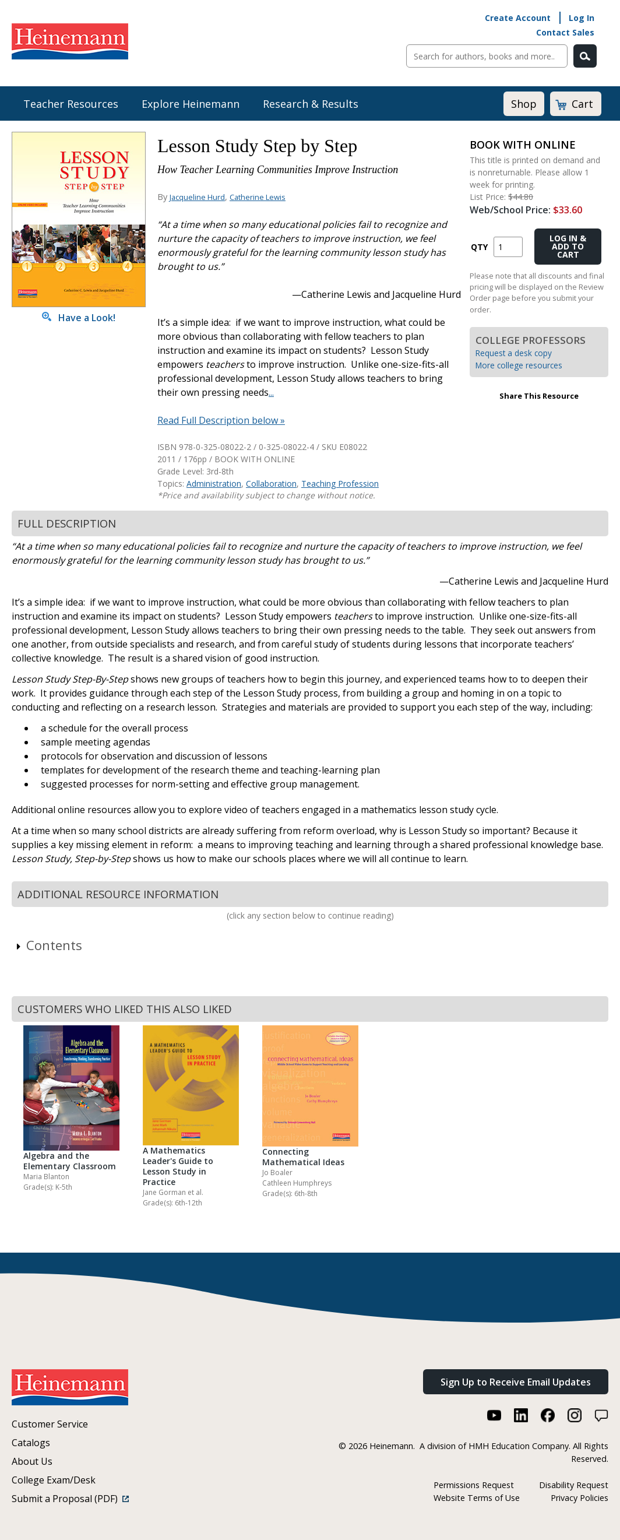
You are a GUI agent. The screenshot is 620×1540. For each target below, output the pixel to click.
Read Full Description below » (221, 420)
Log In (581, 17)
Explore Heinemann (190, 104)
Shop (524, 104)
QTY (479, 246)
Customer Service (50, 1424)
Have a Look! (78, 317)
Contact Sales (565, 32)
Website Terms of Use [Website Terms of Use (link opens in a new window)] (477, 1497)
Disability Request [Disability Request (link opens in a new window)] (573, 1484)
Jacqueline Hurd (197, 197)
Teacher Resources (70, 104)
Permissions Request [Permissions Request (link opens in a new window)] (474, 1484)
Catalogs (31, 1442)
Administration (213, 483)
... (271, 392)
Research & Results (310, 104)
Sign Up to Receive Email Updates (516, 1382)
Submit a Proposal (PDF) (70, 1498)
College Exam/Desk (54, 1480)
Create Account (518, 17)
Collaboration (271, 483)
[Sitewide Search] (487, 56)
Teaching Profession (340, 483)
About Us (32, 1461)
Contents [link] (48, 945)
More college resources (518, 365)
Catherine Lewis (258, 197)
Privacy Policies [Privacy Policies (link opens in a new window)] (579, 1497)
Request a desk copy (513, 352)
